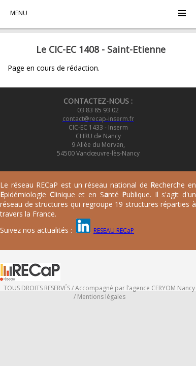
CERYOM (163, 288)
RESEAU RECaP (113, 230)
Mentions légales (101, 296)
